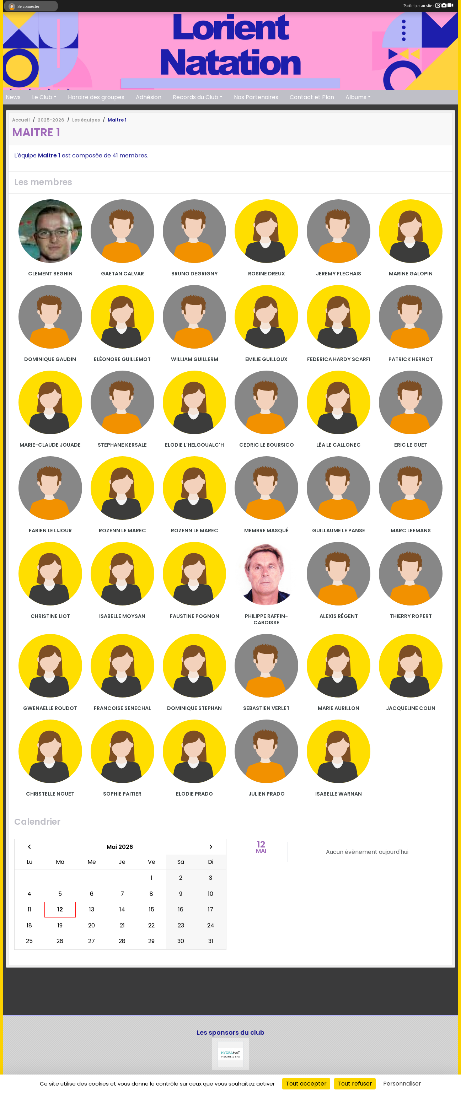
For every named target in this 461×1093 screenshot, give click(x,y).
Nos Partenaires (256, 97)
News (13, 97)
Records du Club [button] (195, 97)
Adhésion (148, 97)
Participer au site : (428, 5)
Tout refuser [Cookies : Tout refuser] (355, 1083)
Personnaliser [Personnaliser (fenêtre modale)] (402, 1083)
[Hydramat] (230, 1053)
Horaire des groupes (96, 97)
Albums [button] (355, 97)
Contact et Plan (312, 97)
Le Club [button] (42, 97)
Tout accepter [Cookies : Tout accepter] (306, 1083)
